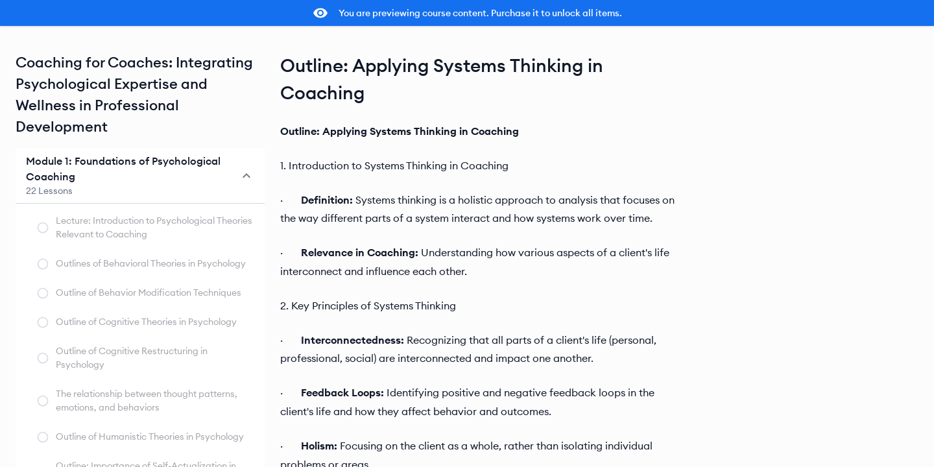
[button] (140, 176)
